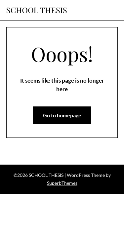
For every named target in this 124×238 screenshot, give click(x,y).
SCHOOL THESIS (36, 10)
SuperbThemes (62, 183)
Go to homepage (62, 115)
